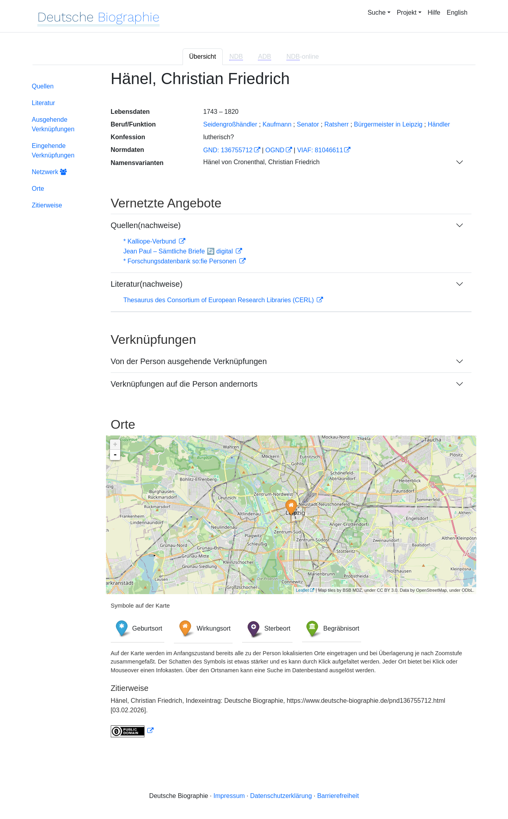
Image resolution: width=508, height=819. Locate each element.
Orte (38, 188)
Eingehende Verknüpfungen (53, 150)
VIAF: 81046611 (320, 150)
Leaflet (302, 590)
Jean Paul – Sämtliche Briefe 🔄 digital (179, 251)
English (457, 12)
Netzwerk (49, 172)
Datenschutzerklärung (281, 795)
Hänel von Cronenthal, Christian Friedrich (261, 162)
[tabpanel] (254, 408)
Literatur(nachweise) (147, 284)
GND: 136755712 (228, 150)
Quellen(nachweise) (146, 225)
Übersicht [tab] (202, 56)
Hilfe (434, 12)
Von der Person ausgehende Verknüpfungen (189, 361)
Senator (308, 124)
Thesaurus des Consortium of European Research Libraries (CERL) (219, 300)
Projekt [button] (407, 12)
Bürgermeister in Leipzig (388, 124)
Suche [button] (376, 12)
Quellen (43, 86)
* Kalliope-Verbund (150, 241)
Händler (439, 124)
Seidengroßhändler (230, 124)
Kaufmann (276, 124)
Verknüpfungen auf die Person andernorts (184, 384)
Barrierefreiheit (338, 795)
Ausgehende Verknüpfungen (53, 124)
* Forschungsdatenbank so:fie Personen (180, 261)
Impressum (229, 795)
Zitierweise (47, 205)
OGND (275, 150)
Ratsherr (336, 124)
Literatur (43, 103)
